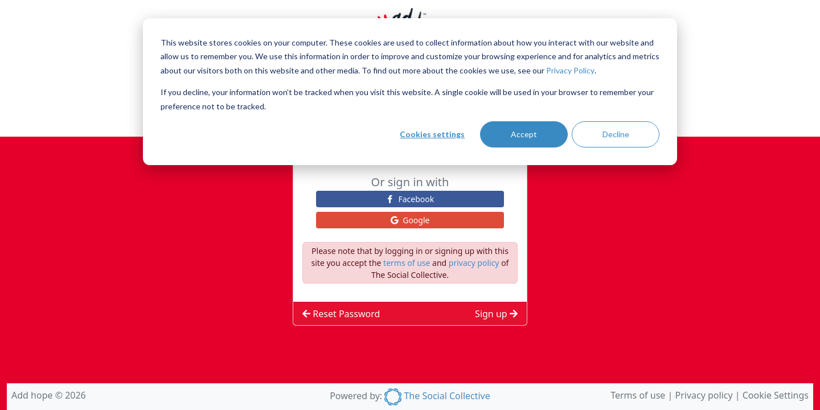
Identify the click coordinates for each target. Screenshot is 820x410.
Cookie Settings (776, 395)
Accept (524, 134)
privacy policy (474, 262)
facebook (410, 199)
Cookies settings (432, 134)
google (410, 220)
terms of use (406, 262)
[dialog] (410, 91)
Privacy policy (703, 395)
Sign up (496, 314)
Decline (615, 134)
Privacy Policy (570, 70)
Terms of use (637, 395)
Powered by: (356, 396)
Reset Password (341, 314)
